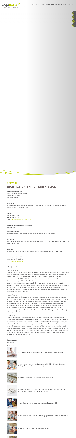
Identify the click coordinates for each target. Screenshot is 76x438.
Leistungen (46, 5)
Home (32, 5)
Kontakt (70, 5)
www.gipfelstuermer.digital (15, 261)
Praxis (38, 5)
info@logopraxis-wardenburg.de (21, 219)
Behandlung (55, 5)
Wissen (63, 5)
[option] (38, 27)
